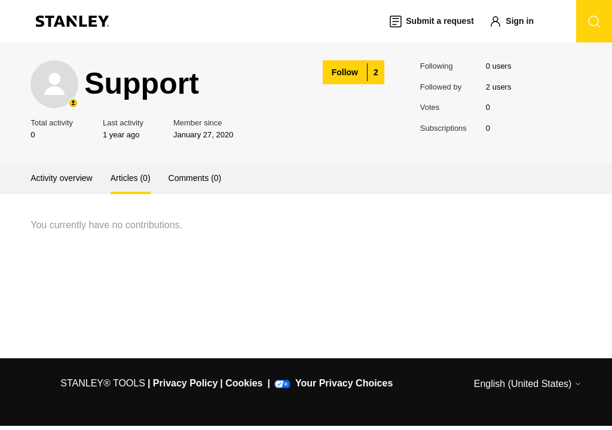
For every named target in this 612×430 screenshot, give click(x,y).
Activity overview (61, 178)
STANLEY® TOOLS (102, 383)
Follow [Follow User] (345, 72)
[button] (517, 21)
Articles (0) (131, 178)
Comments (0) (195, 178)
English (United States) (528, 384)
